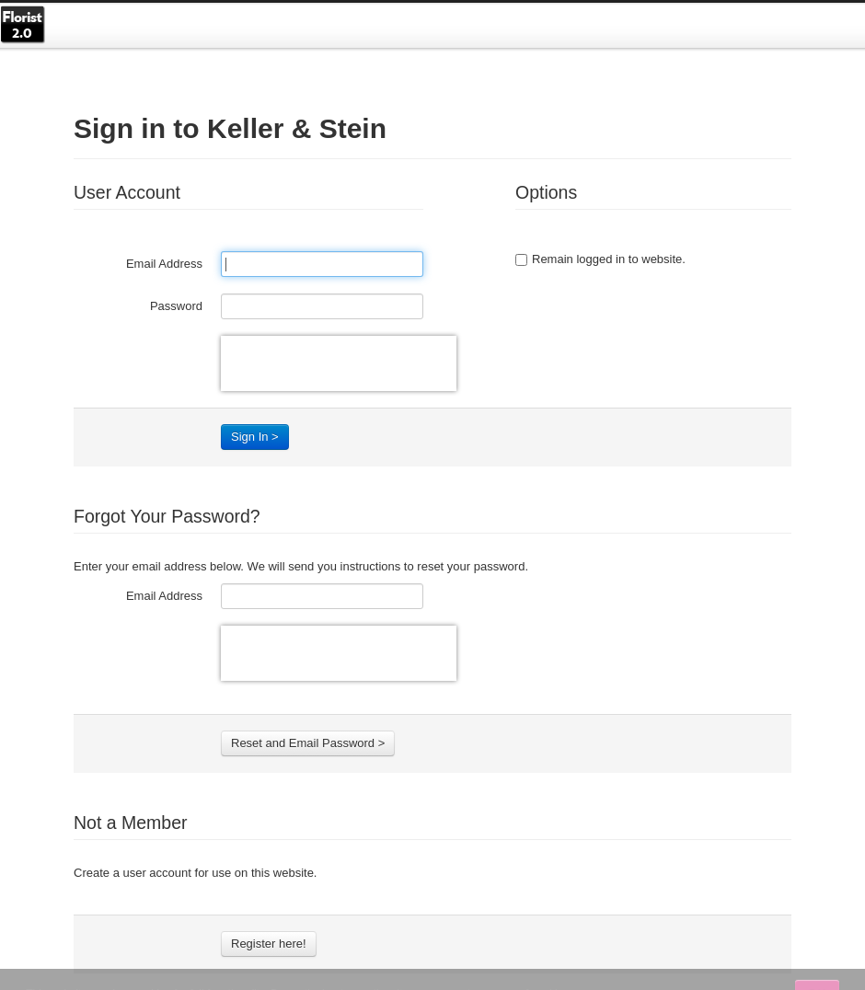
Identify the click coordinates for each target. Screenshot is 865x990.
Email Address (164, 264)
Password (176, 306)
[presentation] (338, 363)
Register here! (268, 943)
